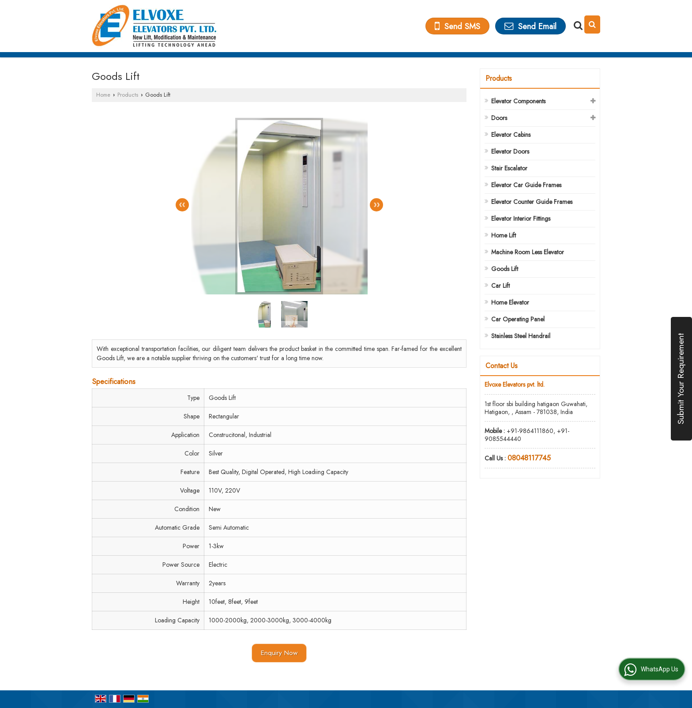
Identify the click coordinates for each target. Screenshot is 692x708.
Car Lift (500, 285)
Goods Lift (504, 268)
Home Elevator (510, 302)
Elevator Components (518, 101)
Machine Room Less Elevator (527, 252)
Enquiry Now (279, 653)
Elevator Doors (510, 151)
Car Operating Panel (518, 319)
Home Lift (503, 235)
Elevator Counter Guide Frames (531, 201)
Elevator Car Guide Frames (526, 185)
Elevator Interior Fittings (520, 218)
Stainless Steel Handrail (520, 335)
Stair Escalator (509, 168)
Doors (499, 117)
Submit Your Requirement (680, 378)
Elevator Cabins (510, 134)
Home (103, 95)
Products (127, 95)
